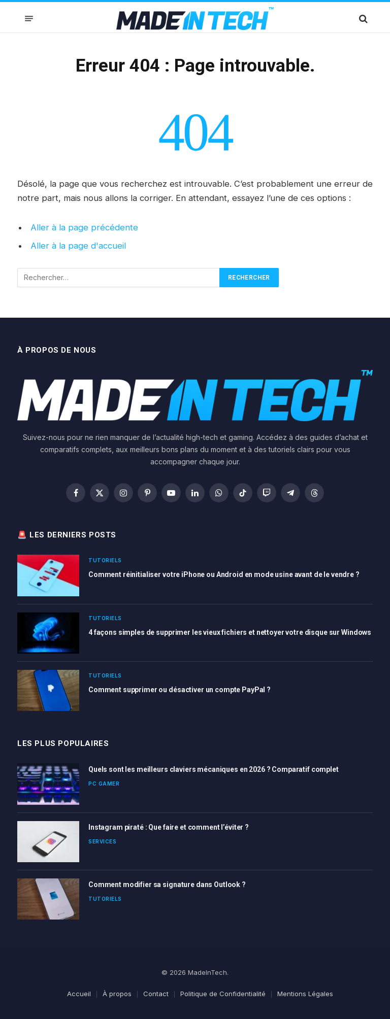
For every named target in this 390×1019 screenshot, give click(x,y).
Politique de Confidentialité (223, 994)
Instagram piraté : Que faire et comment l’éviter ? (168, 827)
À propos (117, 994)
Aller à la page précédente (84, 227)
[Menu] (29, 18)
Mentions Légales (305, 994)
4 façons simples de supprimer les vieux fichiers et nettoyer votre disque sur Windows (229, 632)
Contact (156, 994)
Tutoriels (105, 560)
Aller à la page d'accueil (78, 246)
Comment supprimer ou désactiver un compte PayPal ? (179, 690)
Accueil (79, 994)
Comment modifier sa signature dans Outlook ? (167, 884)
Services (102, 841)
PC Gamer (103, 783)
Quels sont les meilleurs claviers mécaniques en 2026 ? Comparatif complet (213, 769)
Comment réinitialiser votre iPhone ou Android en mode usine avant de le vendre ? (224, 574)
